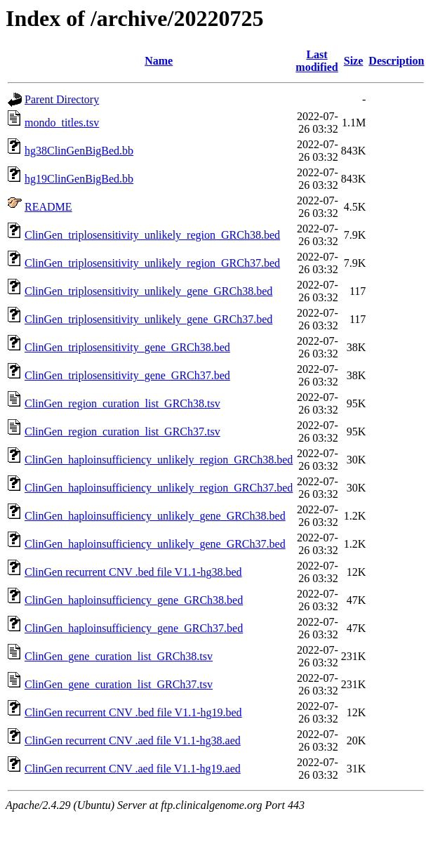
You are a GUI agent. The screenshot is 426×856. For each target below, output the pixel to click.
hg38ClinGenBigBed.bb (79, 151)
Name (159, 61)
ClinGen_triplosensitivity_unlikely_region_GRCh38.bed (152, 235)
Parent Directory (62, 99)
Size (354, 61)
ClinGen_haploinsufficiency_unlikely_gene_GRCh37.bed (155, 544)
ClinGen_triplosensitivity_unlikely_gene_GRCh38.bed (148, 291)
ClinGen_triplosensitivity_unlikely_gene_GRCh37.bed (148, 319)
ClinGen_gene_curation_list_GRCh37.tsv (119, 684)
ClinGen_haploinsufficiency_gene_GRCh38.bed (134, 600)
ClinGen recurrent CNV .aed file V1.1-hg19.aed (133, 769)
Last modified (316, 60)
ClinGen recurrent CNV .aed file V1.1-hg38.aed (133, 740)
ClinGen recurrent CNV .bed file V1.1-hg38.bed (133, 572)
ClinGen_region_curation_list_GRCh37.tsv (122, 431)
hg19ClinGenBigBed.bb (79, 179)
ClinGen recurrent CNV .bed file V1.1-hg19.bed (133, 712)
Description (396, 61)
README (48, 207)
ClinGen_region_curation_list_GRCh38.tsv (122, 403)
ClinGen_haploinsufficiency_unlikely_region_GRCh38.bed (159, 460)
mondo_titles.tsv (62, 123)
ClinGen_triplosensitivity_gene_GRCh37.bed (127, 375)
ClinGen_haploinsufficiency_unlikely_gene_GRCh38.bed (155, 516)
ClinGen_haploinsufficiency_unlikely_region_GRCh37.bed (159, 488)
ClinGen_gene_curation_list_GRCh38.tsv (119, 656)
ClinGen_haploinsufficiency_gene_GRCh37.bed (134, 628)
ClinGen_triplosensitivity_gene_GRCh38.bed (127, 347)
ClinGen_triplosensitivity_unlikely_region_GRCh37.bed (152, 263)
